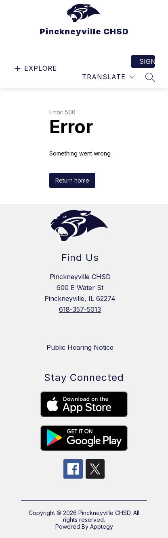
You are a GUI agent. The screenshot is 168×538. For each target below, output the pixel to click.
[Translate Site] (108, 77)
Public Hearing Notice (79, 347)
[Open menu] (35, 68)
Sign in (147, 61)
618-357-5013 (80, 309)
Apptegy (101, 526)
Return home (72, 180)
